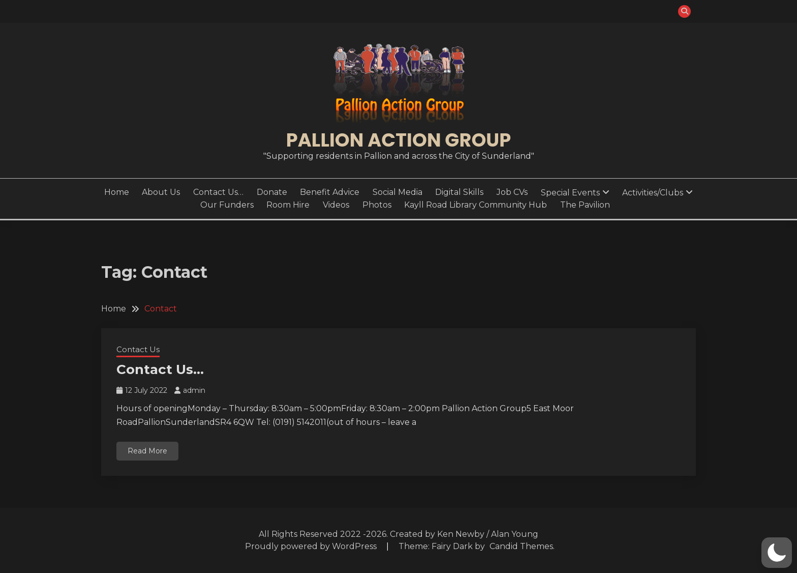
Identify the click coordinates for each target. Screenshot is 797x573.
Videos (336, 205)
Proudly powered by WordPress (312, 546)
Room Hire (288, 205)
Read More (147, 450)
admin (194, 390)
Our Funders (227, 205)
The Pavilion (585, 205)
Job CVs (512, 192)
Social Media (397, 192)
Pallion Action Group (398, 140)
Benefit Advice (329, 192)
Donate (272, 192)
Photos (376, 205)
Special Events (570, 192)
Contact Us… (218, 192)
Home (116, 192)
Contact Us (138, 349)
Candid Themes (521, 546)
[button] (776, 552)
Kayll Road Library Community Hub (475, 205)
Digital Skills (459, 192)
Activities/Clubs (652, 192)
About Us (161, 192)
